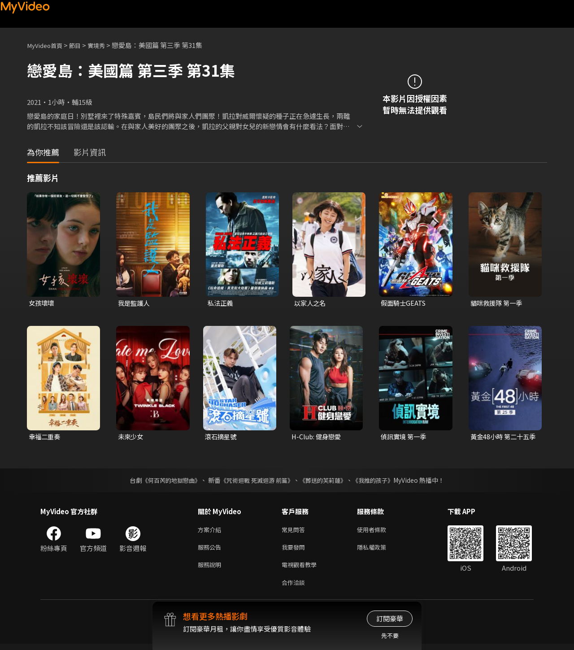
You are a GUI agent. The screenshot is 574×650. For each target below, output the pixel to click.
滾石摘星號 (222, 437)
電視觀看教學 (302, 569)
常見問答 (295, 531)
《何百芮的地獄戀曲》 (165, 481)
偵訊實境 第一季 (405, 437)
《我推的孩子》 (380, 481)
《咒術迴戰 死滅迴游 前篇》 (256, 481)
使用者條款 (379, 531)
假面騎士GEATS (404, 303)
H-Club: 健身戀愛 (317, 437)
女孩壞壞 (42, 303)
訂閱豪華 (389, 618)
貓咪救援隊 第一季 (498, 303)
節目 (81, 45)
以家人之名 (311, 303)
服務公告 (211, 550)
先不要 (390, 635)
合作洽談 (295, 588)
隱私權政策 (379, 550)
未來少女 (131, 437)
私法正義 (221, 303)
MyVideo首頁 (47, 45)
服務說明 (211, 569)
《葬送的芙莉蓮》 (326, 481)
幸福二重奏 (45, 437)
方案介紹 (211, 531)
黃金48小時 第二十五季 (501, 438)
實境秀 (105, 45)
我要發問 (295, 550)
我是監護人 (135, 303)
